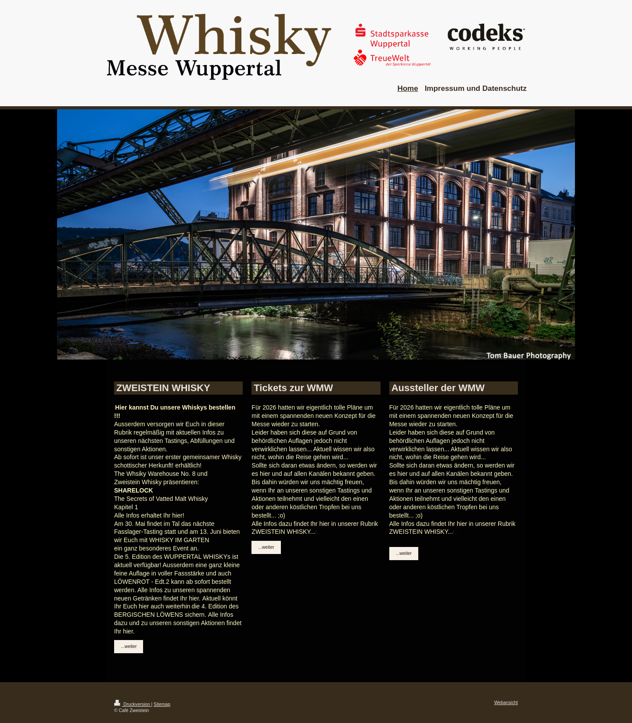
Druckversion (132, 704)
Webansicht (506, 702)
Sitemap (162, 704)
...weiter (128, 646)
